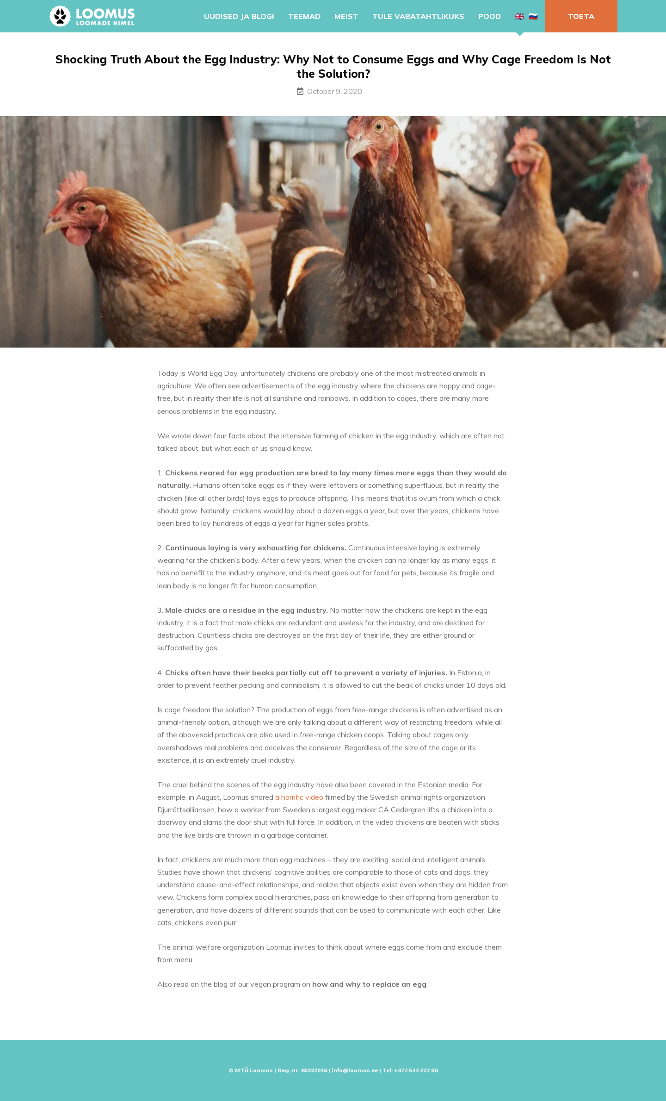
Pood (489, 16)
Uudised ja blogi (239, 16)
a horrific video (299, 800)
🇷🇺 (533, 16)
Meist (346, 16)
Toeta (581, 16)
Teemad (304, 16)
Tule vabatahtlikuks (418, 16)
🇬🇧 (519, 16)
